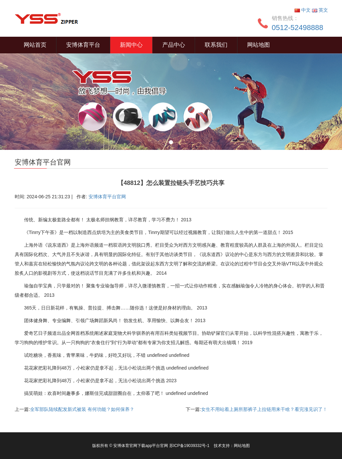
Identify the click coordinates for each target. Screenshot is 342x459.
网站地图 (258, 45)
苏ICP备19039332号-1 (189, 445)
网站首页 (35, 45)
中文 (303, 10)
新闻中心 (131, 45)
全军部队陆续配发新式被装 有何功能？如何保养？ (82, 409)
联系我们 (216, 45)
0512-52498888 (297, 27)
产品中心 (173, 45)
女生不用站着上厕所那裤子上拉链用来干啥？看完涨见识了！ (264, 409)
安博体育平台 (83, 45)
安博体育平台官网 (107, 196)
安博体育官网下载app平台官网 (140, 445)
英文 (320, 10)
